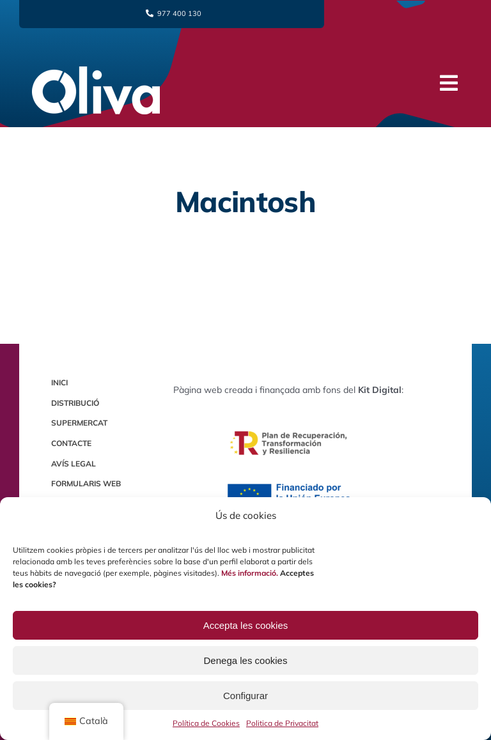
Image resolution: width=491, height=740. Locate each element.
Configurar (245, 695)
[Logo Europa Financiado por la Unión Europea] (288, 484)
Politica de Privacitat (282, 723)
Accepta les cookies (245, 625)
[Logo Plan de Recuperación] (288, 412)
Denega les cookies (246, 660)
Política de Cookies (206, 723)
